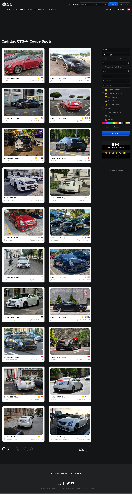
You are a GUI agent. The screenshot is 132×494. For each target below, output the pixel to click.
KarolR (55, 200)
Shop (30, 9)
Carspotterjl (9, 240)
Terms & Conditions (66, 488)
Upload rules (39, 9)
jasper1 (8, 160)
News (68, 4)
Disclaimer (89, 488)
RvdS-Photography (11, 359)
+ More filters (124, 4)
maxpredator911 (57, 81)
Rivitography (56, 240)
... (26, 449)
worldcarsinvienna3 (12, 439)
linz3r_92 (55, 399)
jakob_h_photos (10, 200)
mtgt (54, 121)
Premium (51, 9)
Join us (22, 9)
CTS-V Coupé (15, 79)
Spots (77, 4)
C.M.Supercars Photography (61, 439)
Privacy (79, 488)
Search (113, 4)
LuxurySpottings (10, 320)
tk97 (7, 121)
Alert (109, 9)
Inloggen (119, 9)
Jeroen (54, 320)
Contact (64, 473)
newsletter (76, 473)
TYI (7, 81)
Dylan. (54, 160)
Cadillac (7, 79)
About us (55, 473)
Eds (7, 280)
